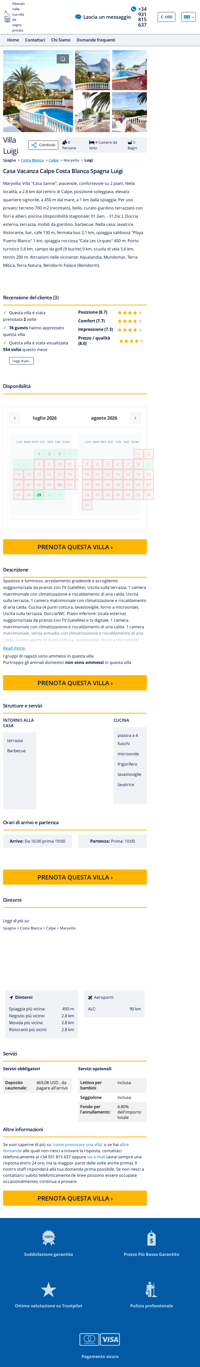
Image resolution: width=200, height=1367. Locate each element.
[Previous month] (14, 418)
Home (13, 40)
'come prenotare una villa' (77, 1159)
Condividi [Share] (43, 145)
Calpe (53, 160)
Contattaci (35, 40)
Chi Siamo (61, 40)
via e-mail (96, 1171)
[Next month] (135, 418)
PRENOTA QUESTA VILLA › (75, 561)
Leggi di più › (22, 361)
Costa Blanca (32, 160)
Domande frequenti (96, 40)
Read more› (14, 663)
